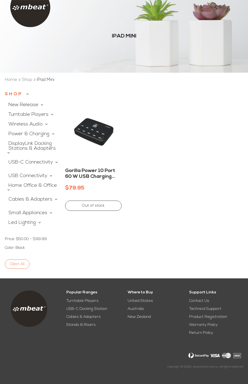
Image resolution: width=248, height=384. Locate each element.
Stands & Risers (81, 325)
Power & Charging (28, 134)
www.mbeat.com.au (205, 366)
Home (11, 80)
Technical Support (205, 309)
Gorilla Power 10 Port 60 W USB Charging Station (90, 174)
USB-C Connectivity (30, 162)
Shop (27, 80)
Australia (136, 309)
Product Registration (208, 317)
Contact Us (199, 301)
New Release (23, 104)
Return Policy (201, 333)
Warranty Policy (203, 325)
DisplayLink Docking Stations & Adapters (32, 146)
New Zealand (139, 317)
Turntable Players (28, 114)
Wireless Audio (25, 124)
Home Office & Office (32, 185)
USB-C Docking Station (86, 309)
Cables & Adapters (30, 199)
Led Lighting (22, 222)
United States (140, 301)
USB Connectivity (27, 175)
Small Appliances (27, 213)
